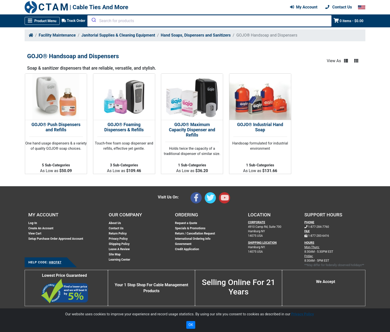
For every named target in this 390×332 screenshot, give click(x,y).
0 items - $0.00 (349, 20)
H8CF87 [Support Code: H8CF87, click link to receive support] (55, 262)
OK (191, 325)
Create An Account (40, 228)
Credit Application (187, 249)
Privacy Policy (118, 238)
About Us (115, 223)
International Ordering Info (192, 238)
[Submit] (93, 19)
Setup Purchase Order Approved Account (55, 238)
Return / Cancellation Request (195, 233)
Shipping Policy (119, 244)
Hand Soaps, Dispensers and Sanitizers (196, 35)
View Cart (34, 233)
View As (334, 60)
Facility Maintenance (57, 35)
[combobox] (209, 21)
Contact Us (116, 228)
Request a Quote (186, 223)
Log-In (32, 223)
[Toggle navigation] (42, 21)
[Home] (31, 35)
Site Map (115, 254)
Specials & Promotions (190, 228)
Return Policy (118, 233)
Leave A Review (119, 249)
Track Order (73, 21)
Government (183, 244)
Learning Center (119, 259)
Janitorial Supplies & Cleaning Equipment (118, 35)
